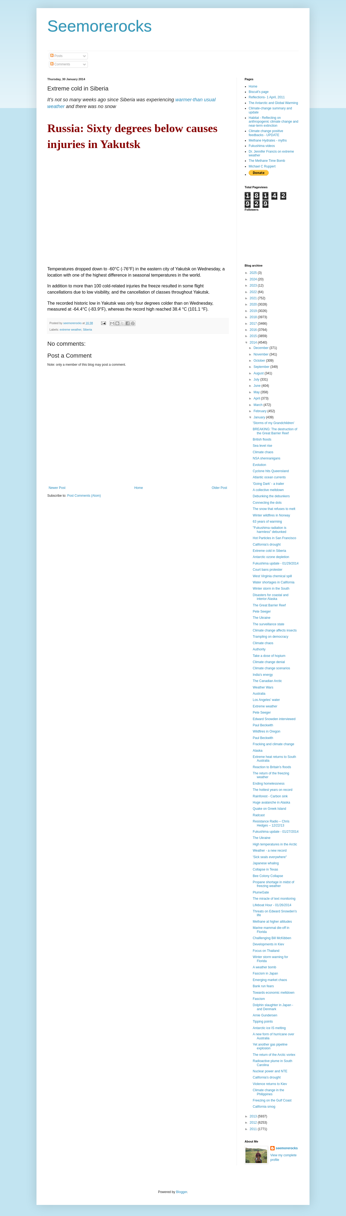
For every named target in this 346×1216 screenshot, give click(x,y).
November (262, 354)
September (262, 367)
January (260, 417)
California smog (264, 1106)
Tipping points (263, 1021)
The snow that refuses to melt (274, 509)
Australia (259, 694)
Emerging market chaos (270, 980)
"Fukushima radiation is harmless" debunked (269, 529)
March (259, 405)
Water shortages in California (273, 582)
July (257, 379)
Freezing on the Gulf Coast (272, 1100)
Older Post (219, 488)
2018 (254, 317)
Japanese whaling (266, 863)
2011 (254, 1129)
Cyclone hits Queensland (271, 471)
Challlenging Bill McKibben (272, 938)
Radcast (259, 815)
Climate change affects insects (275, 630)
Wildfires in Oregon (266, 731)
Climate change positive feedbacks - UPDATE (266, 133)
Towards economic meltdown (273, 993)
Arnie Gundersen (265, 1015)
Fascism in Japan (265, 973)
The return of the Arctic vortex (274, 1055)
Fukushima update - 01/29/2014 (275, 563)
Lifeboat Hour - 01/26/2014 (272, 905)
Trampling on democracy (270, 637)
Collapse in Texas (265, 869)
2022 (254, 292)
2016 (254, 330)
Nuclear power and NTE (270, 1071)
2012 (254, 1122)
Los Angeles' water (266, 700)
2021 (254, 298)
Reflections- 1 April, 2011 (267, 97)
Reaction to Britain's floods (272, 767)
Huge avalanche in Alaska (271, 802)
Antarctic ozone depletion (271, 557)
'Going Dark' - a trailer (268, 484)
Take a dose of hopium (269, 656)
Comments (60, 64)
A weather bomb (264, 967)
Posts (56, 56)
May (257, 392)
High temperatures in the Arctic (275, 844)
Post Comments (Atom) (84, 496)
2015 (254, 336)
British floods (262, 439)
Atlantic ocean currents (269, 477)
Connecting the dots (267, 503)
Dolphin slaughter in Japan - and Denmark (273, 1007)
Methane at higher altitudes (272, 921)
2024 (254, 279)
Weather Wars (263, 687)
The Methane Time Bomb (267, 161)
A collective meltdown (268, 490)
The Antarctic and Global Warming (273, 103)
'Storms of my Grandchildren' (273, 423)
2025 (254, 273)
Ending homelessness (268, 783)
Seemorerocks (99, 26)
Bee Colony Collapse (268, 876)
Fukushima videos (262, 146)
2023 (254, 285)
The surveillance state (268, 624)
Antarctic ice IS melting (269, 1028)
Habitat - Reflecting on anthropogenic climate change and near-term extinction (273, 121)
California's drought (267, 544)
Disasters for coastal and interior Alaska (270, 597)
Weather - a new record (270, 850)
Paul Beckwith (263, 725)
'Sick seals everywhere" (270, 857)
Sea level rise (262, 446)
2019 (254, 311)
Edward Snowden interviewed (274, 719)
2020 (254, 304)
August (259, 373)
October (260, 360)
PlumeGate (261, 892)
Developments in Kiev (268, 944)
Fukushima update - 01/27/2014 (275, 832)
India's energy (263, 675)
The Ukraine (261, 618)
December (262, 348)
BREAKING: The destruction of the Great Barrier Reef (275, 431)
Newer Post (57, 488)
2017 (254, 323)
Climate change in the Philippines (268, 1092)
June (257, 386)
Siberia (87, 329)
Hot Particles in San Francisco (274, 538)
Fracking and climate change (273, 744)
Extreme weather (265, 706)
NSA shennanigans (266, 458)
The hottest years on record (272, 790)
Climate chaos (263, 452)
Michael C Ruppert (262, 166)
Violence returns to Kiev (270, 1084)
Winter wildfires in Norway (271, 515)
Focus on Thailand (266, 951)
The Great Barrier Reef (269, 605)
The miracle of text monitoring (274, 899)
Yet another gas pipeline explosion (270, 1046)
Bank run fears (263, 986)
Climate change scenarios (271, 668)
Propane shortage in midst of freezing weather (273, 884)
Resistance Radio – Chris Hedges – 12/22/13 (271, 823)
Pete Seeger (262, 611)
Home (138, 488)
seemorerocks (287, 1148)
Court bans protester (267, 570)
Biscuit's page (259, 92)
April (257, 398)
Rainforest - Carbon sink (270, 796)
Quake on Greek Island (269, 809)
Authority (259, 649)
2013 (254, 1116)
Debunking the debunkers (271, 496)
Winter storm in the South (271, 588)
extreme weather (70, 329)
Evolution (259, 465)
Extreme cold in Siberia (269, 551)
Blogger (181, 1192)
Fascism (259, 999)
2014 (254, 342)
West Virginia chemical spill (272, 576)
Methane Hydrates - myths (268, 140)
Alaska (257, 751)
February (260, 411)
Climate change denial (269, 662)
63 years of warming (267, 521)
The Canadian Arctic (267, 681)
